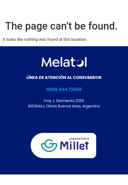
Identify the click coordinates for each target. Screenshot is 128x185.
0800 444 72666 (63, 89)
